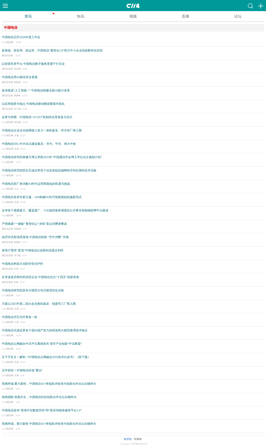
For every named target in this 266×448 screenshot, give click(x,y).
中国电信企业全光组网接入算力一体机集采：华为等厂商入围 (42, 130)
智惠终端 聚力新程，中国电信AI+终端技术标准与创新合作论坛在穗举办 (49, 383)
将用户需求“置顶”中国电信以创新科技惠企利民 (33, 250)
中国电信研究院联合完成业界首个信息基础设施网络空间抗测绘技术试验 (49, 170)
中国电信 (10, 27)
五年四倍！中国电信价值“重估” (22, 370)
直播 (185, 16)
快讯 (80, 16)
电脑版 (138, 439)
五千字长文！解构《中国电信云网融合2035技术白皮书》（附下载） (46, 357)
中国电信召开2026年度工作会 (21, 37)
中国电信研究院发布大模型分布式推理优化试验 (33, 290)
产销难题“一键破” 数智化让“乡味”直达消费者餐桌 (34, 223)
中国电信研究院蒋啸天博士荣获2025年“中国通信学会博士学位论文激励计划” (52, 157)
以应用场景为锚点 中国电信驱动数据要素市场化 (33, 103)
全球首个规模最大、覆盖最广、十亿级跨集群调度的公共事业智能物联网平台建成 (55, 210)
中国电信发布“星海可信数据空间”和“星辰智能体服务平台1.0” (42, 410)
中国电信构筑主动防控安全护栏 (22, 263)
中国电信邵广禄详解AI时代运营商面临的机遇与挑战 (36, 183)
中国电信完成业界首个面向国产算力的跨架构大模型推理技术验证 (45, 330)
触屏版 (128, 439)
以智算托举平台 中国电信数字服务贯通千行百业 (33, 63)
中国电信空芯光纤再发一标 (19, 317)
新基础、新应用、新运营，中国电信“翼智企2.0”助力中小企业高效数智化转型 (52, 50)
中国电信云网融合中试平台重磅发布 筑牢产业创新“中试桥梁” (42, 343)
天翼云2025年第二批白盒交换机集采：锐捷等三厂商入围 (39, 303)
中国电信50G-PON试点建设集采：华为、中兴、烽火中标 (39, 143)
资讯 (28, 16)
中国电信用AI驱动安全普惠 (19, 77)
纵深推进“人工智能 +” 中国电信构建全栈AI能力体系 (36, 90)
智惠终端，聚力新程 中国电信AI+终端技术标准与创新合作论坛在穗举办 (49, 423)
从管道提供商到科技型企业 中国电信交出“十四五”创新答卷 (40, 277)
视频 (133, 16)
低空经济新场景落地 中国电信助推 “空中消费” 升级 (35, 237)
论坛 (238, 16)
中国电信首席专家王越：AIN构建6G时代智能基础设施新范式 (42, 197)
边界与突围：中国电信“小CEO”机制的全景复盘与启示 (37, 117)
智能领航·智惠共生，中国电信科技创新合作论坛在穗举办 (39, 397)
